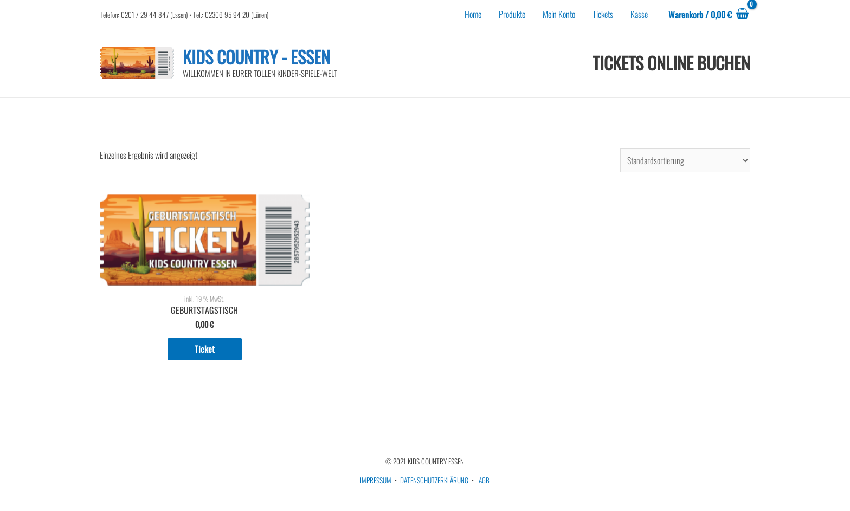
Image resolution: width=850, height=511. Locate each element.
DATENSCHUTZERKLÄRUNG (434, 480)
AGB (484, 480)
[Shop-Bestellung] (685, 160)
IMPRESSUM (375, 480)
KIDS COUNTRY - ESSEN (256, 56)
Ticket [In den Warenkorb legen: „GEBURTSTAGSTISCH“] (205, 348)
